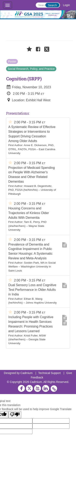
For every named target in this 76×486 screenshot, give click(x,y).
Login (66, 5)
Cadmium (26, 373)
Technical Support (49, 373)
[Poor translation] (14, 414)
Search (52, 5)
